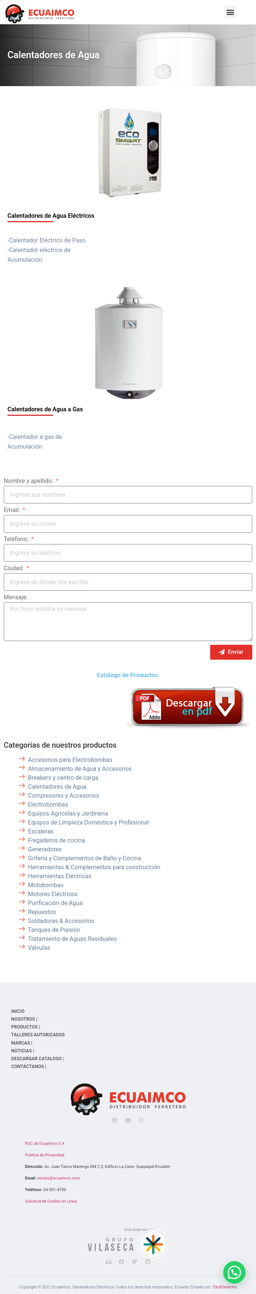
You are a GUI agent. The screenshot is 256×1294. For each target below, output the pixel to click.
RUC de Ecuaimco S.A (44, 1143)
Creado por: (201, 1287)
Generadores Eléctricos (93, 1287)
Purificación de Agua (55, 903)
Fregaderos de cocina (56, 840)
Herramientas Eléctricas (59, 876)
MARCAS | (21, 1043)
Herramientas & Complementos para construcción (94, 867)
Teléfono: (17, 539)
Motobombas (45, 885)
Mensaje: (16, 597)
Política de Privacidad (44, 1155)
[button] (230, 12)
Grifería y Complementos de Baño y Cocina (84, 858)
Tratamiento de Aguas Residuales (72, 938)
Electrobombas (48, 804)
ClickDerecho (225, 1287)
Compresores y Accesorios (63, 795)
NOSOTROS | (24, 1019)
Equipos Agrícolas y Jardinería (68, 813)
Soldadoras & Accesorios (61, 920)
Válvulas (39, 947)
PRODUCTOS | (25, 1027)
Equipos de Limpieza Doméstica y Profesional (88, 822)
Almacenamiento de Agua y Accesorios (80, 768)
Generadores (45, 849)
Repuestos (42, 911)
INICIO (18, 1011)
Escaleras (41, 831)
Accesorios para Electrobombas (70, 759)
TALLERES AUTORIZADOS (38, 1034)
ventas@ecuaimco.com (58, 1178)
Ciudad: (14, 568)
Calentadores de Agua (53, 55)
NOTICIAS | (22, 1050)
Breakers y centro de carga (63, 777)
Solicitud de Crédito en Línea (51, 1201)
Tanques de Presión (54, 929)
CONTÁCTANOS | (28, 1066)
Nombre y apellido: (29, 481)
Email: (12, 510)
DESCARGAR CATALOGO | (37, 1058)
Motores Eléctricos (53, 894)
